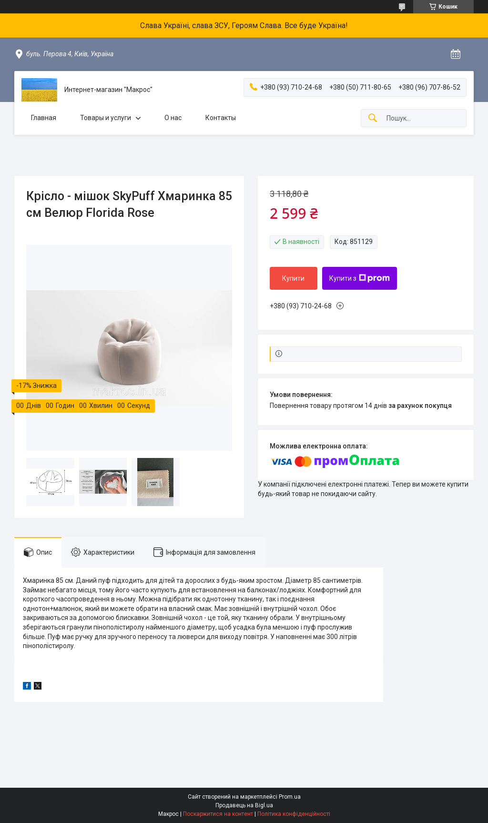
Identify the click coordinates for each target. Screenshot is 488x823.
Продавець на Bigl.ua (244, 805)
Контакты (220, 118)
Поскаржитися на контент (218, 814)
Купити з (359, 278)
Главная (43, 118)
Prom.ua (290, 796)
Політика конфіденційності (293, 814)
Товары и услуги (105, 118)
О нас (173, 118)
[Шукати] (372, 118)
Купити (293, 278)
